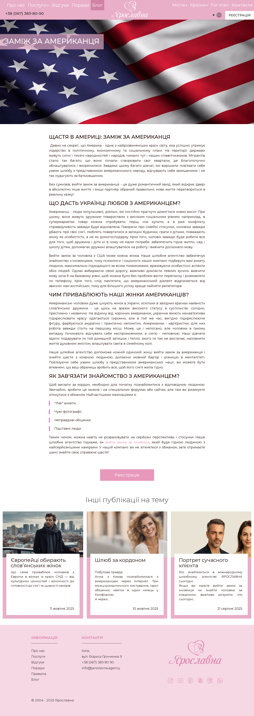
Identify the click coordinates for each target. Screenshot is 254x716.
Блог (35, 680)
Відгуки (37, 662)
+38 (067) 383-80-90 (24, 13)
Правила (38, 674)
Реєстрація (240, 15)
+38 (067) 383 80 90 (98, 662)
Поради (37, 668)
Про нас (38, 651)
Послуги (38, 657)
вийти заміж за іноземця (127, 442)
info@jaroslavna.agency (101, 668)
